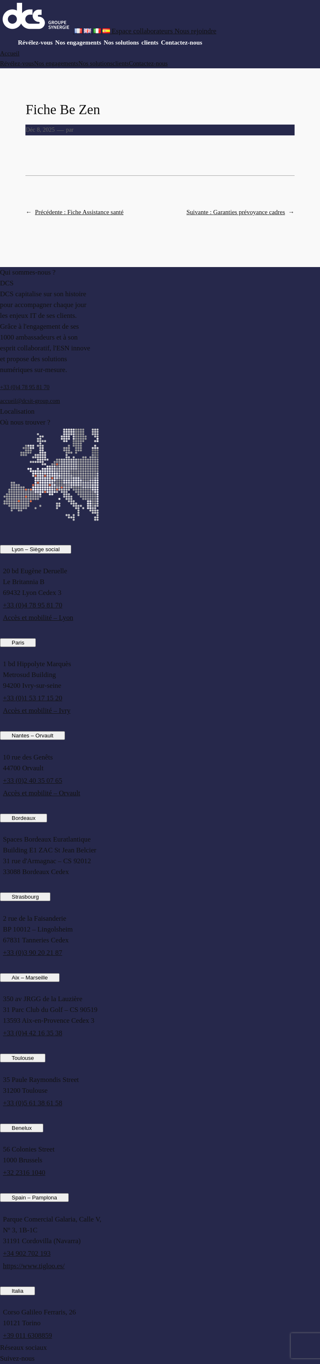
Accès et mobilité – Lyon (38, 618)
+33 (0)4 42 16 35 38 (32, 1033)
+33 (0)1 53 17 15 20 (32, 698)
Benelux (22, 1128)
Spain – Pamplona (34, 1197)
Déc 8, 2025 (40, 129)
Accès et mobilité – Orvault (41, 793)
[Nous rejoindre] (195, 31)
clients (149, 42)
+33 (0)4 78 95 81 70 (25, 387)
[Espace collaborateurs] (143, 31)
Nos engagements (78, 42)
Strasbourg (25, 897)
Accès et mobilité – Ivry (36, 710)
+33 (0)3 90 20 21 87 (32, 953)
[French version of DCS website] (79, 31)
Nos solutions (121, 42)
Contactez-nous (181, 42)
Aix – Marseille (30, 977)
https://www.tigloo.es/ (34, 1266)
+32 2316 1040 (24, 1173)
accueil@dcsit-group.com (30, 401)
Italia (17, 1291)
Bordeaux (23, 818)
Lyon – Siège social (36, 549)
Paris (18, 643)
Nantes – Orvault (32, 735)
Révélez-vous (35, 42)
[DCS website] (37, 31)
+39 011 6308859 (27, 1335)
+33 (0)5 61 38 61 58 (32, 1103)
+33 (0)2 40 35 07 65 (32, 780)
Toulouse (23, 1058)
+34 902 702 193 (26, 1253)
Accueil (10, 53)
